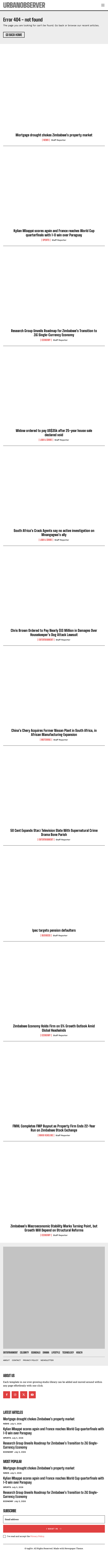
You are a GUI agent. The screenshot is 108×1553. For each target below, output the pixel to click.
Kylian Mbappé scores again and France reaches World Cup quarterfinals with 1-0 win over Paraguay (54, 233)
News (46, 140)
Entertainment (46, 639)
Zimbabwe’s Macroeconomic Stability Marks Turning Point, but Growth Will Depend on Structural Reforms (54, 1228)
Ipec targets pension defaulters (54, 930)
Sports (46, 240)
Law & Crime (46, 440)
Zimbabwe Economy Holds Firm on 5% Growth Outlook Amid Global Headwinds (54, 1028)
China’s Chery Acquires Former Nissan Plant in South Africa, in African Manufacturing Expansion (54, 732)
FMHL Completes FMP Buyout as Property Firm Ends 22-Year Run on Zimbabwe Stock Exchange (54, 1128)
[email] (54, 1519)
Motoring (46, 739)
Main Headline (46, 1135)
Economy (46, 340)
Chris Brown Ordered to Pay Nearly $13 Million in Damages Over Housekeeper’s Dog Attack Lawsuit (54, 632)
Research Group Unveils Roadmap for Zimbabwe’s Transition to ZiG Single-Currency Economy (54, 333)
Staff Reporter (58, 140)
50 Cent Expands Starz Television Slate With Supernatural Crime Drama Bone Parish (54, 832)
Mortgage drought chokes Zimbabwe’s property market (54, 135)
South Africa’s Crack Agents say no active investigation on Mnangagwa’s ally (54, 532)
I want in (54, 1528)
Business (46, 935)
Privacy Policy (37, 1536)
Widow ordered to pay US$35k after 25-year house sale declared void (54, 432)
